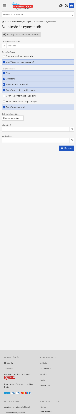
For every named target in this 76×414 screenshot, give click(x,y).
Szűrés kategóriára (10, 114)
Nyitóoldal (8, 363)
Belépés (43, 363)
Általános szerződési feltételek (17, 407)
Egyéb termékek (8, 22)
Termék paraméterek (15, 107)
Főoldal (43, 407)
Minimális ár (7, 125)
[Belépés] (66, 5)
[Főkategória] (3, 22)
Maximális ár (7, 136)
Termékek (8, 368)
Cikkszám (10, 78)
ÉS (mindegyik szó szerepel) (19, 56)
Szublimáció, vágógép (21, 22)
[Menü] (4, 5)
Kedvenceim (45, 385)
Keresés (66, 148)
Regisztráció (45, 368)
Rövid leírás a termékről (17, 84)
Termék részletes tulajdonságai (20, 90)
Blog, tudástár (46, 411)
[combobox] (38, 14)
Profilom (43, 374)
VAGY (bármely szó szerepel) (20, 62)
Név (8, 73)
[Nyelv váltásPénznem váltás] (61, 5)
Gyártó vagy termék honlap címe (21, 95)
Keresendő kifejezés (11, 41)
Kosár (42, 380)
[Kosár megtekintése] (71, 5)
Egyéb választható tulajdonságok (21, 101)
